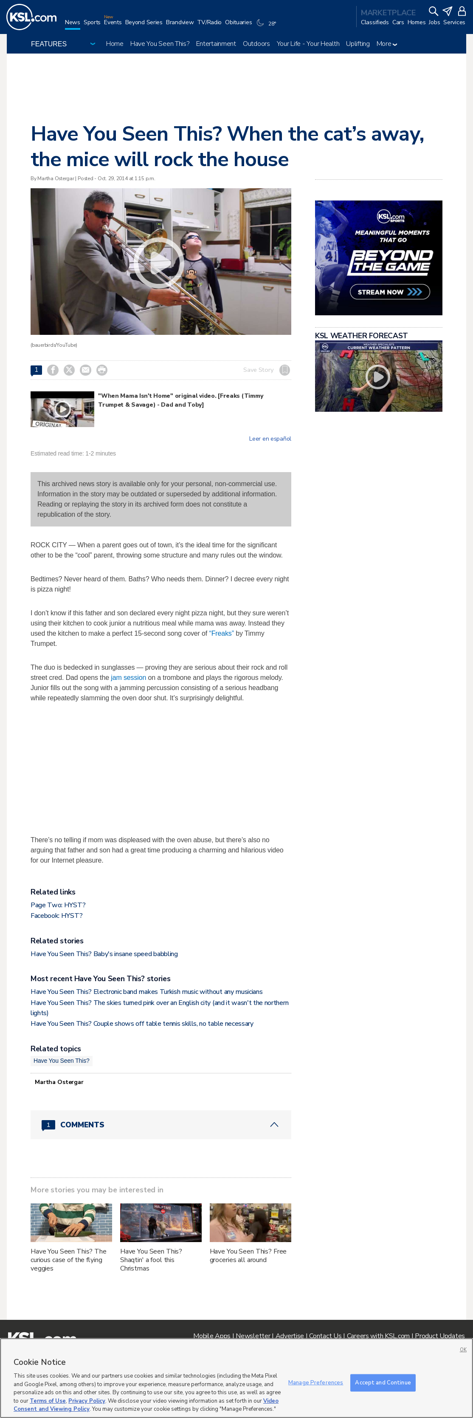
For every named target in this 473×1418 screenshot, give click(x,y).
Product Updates (440, 1336)
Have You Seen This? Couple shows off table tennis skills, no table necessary (142, 1023)
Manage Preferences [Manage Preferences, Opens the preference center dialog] (315, 1382)
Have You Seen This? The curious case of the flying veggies (69, 1260)
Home (115, 43)
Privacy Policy (86, 1401)
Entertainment (216, 43)
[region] (236, 1378)
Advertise (290, 1336)
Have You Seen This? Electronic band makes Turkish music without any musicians (146, 991)
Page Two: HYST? (58, 905)
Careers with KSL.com (378, 1336)
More (387, 43)
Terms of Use (48, 1401)
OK (463, 1350)
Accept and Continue (383, 1382)
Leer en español (270, 439)
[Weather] (267, 26)
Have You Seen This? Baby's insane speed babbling (104, 954)
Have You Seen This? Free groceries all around (248, 1256)
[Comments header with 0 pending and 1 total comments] (161, 1124)
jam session (128, 677)
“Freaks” (221, 633)
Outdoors (256, 43)
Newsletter (253, 1336)
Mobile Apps (212, 1336)
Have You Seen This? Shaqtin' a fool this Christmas (151, 1260)
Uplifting (357, 43)
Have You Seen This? (159, 43)
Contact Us (325, 1336)
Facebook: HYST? (56, 915)
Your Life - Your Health (308, 43)
